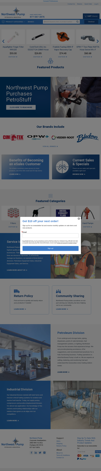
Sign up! (50, 248)
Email (25, 232)
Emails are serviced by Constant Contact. (67, 243)
